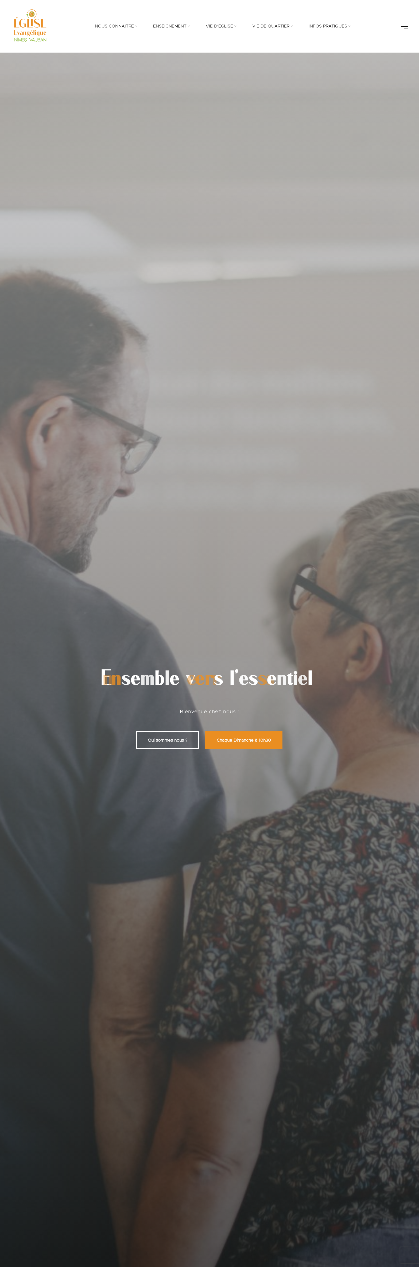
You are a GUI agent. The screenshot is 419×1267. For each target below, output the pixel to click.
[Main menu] (403, 26)
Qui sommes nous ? (167, 740)
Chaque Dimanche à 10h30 (244, 740)
